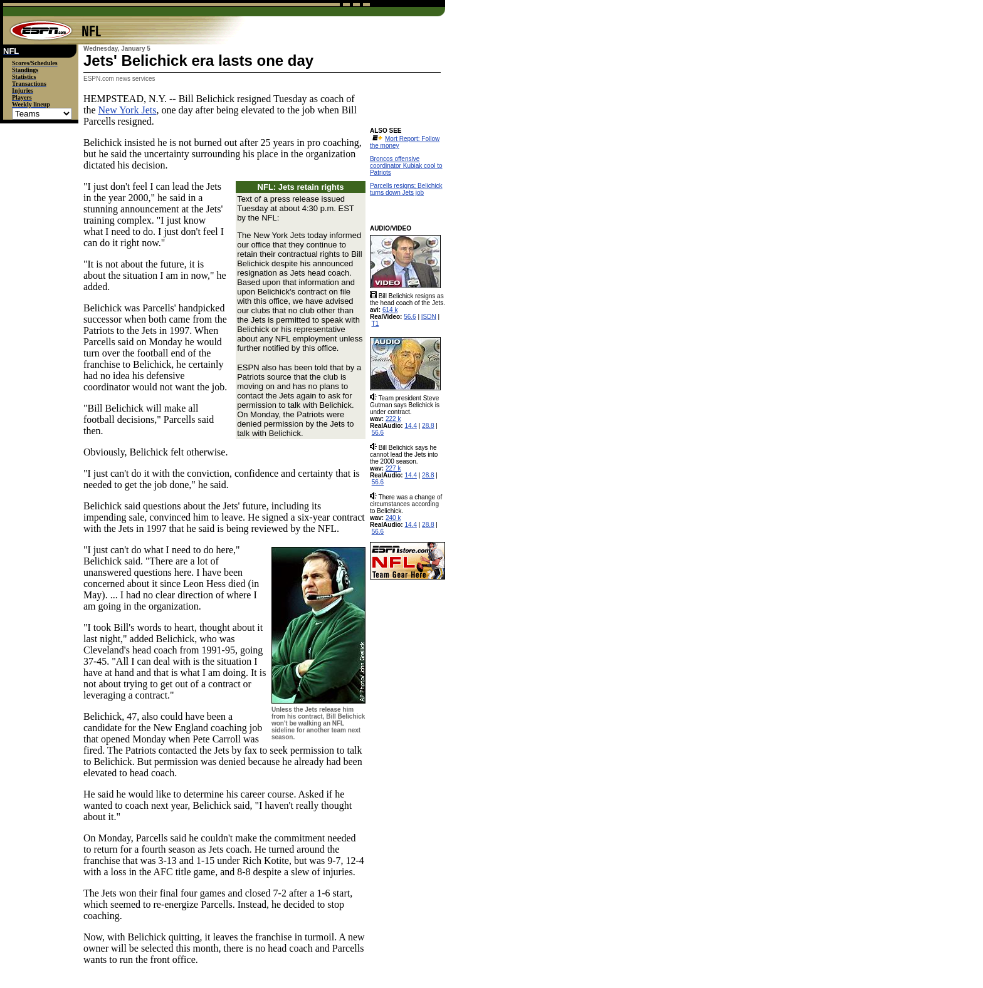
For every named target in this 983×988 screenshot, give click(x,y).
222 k (393, 418)
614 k (389, 309)
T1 (375, 323)
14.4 (410, 425)
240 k (393, 517)
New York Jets (127, 110)
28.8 (428, 425)
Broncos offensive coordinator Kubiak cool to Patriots (406, 165)
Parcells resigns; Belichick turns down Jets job (406, 189)
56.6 (410, 316)
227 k (393, 468)
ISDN (428, 316)
